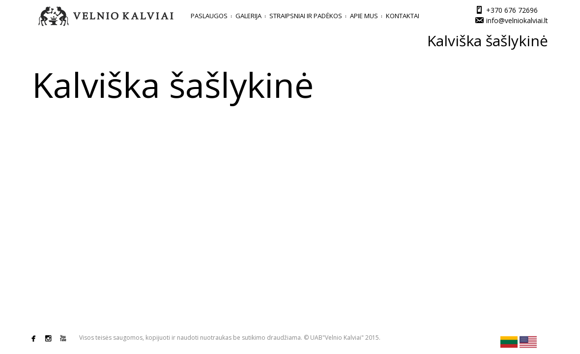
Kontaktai (402, 15)
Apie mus (364, 15)
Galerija (248, 15)
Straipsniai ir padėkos (305, 15)
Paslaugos (209, 15)
